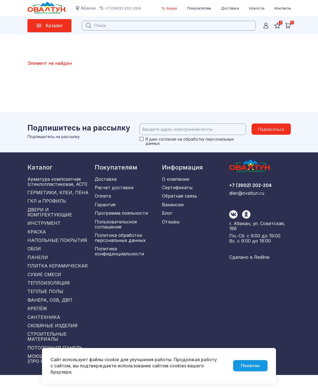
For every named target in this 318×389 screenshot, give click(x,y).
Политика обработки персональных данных (120, 242)
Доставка (230, 8)
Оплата (103, 197)
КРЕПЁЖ (37, 318)
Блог (167, 216)
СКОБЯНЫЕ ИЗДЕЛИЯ (52, 337)
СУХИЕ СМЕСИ (44, 281)
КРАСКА (36, 235)
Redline (262, 259)
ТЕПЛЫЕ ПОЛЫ (45, 300)
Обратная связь (179, 197)
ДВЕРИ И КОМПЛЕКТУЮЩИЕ (49, 214)
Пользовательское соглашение (116, 228)
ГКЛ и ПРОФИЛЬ (46, 202)
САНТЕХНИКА (43, 328)
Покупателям (199, 8)
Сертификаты (177, 188)
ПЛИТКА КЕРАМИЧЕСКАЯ (57, 272)
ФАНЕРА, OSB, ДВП (49, 309)
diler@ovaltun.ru (246, 219)
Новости (256, 8)
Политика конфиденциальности (119, 256)
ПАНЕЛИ (37, 263)
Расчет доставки (114, 188)
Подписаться (271, 129)
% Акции (169, 8)
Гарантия (105, 206)
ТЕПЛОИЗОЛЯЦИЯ (48, 291)
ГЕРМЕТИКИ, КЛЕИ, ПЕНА (58, 193)
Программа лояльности (121, 216)
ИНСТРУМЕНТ (44, 226)
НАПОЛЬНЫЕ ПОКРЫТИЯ (57, 244)
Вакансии (173, 206)
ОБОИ (34, 254)
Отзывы (171, 225)
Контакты (283, 8)
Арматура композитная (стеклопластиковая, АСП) (57, 182)
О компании (175, 179)
